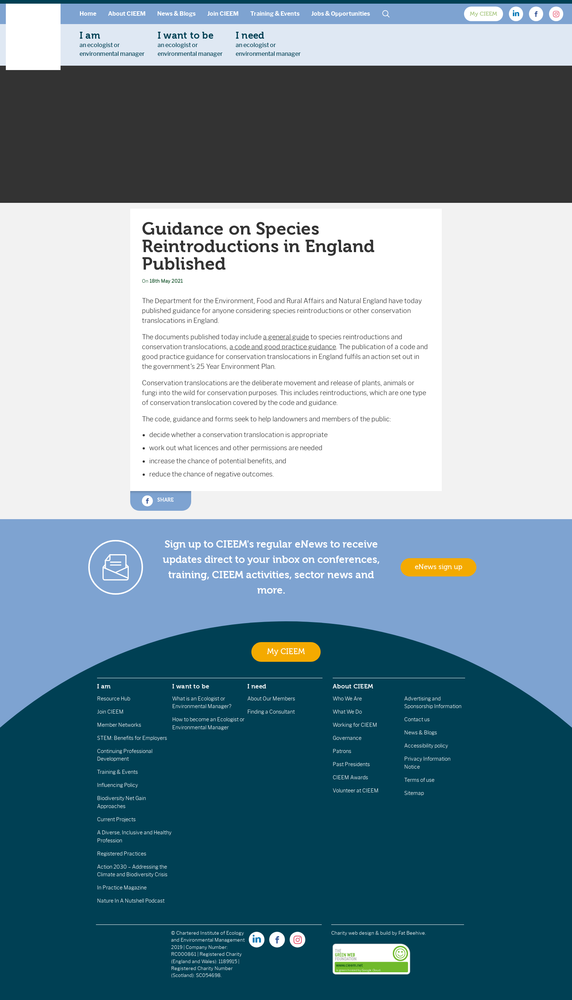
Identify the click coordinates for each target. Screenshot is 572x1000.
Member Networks (119, 725)
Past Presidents (351, 764)
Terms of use (419, 780)
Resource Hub (113, 698)
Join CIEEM (223, 13)
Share (157, 500)
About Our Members (271, 698)
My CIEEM (483, 14)
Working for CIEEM (355, 725)
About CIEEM (127, 13)
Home (88, 13)
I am (104, 686)
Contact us (417, 719)
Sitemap (414, 793)
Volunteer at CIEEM (356, 790)
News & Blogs (176, 13)
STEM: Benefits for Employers (132, 738)
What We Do (347, 712)
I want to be (190, 686)
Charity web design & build (361, 933)
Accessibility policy (426, 745)
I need (256, 686)
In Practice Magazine (122, 887)
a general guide (286, 337)
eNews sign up (438, 567)
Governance (347, 738)
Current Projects (116, 819)
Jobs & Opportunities (340, 13)
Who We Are (347, 698)
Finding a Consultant (271, 712)
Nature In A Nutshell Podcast (131, 900)
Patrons (342, 751)
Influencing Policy (117, 785)
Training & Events (274, 13)
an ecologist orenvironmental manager (112, 43)
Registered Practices (121, 853)
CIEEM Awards (350, 777)
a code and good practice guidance (282, 347)
